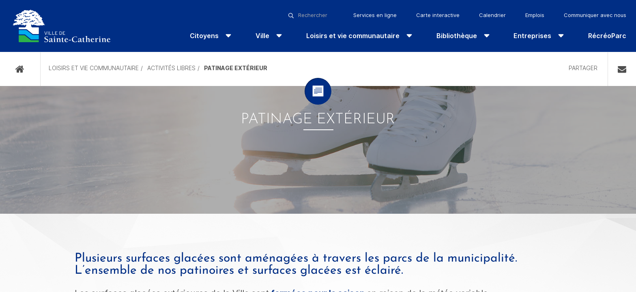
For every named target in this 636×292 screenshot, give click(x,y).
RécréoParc (607, 36)
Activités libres (171, 67)
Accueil (20, 69)
